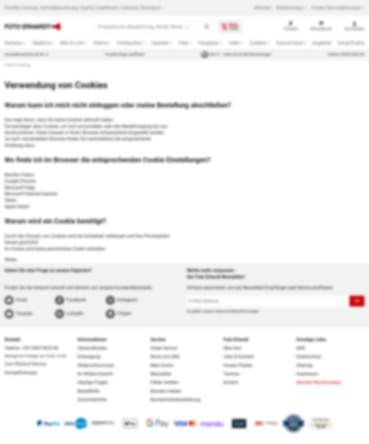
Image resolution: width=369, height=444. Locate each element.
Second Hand (289, 43)
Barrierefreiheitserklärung (175, 399)
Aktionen (263, 7)
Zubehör (258, 43)
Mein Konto (161, 365)
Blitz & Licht (72, 43)
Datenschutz (308, 356)
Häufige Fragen (92, 382)
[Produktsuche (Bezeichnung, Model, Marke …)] (148, 26)
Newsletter (160, 374)
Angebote (321, 43)
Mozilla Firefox (19, 174)
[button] (206, 26)
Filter (183, 43)
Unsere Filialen (237, 365)
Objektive (41, 43)
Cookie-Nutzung (17, 65)
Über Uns (232, 348)
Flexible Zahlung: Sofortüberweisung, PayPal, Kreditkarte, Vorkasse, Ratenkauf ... (85, 7)
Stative (100, 43)
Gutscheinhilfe (91, 399)
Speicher (160, 43)
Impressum (307, 374)
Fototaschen (129, 43)
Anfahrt (230, 382)
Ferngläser (208, 43)
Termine (231, 374)
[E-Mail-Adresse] (268, 301)
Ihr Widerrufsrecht (95, 374)
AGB (300, 348)
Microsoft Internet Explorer (31, 193)
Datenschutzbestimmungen (236, 311)
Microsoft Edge (20, 187)
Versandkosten (92, 348)
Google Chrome (20, 181)
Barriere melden (166, 391)
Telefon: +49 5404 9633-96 (31, 348)
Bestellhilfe (88, 391)
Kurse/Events (351, 43)
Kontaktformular (21, 372)
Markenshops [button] (291, 7)
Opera (10, 200)
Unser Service (163, 348)
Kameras (13, 43)
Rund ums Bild (165, 356)
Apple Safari (17, 206)
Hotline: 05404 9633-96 (346, 54)
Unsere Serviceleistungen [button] (337, 7)
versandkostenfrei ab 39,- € (26, 54)
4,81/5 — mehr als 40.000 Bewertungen (236, 54)
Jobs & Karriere (238, 356)
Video (234, 43)
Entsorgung (88, 356)
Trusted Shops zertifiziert (125, 54)
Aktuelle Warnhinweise (318, 382)
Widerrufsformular (95, 365)
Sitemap (304, 365)
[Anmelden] (354, 26)
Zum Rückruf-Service (25, 364)
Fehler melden (164, 382)
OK (357, 301)
